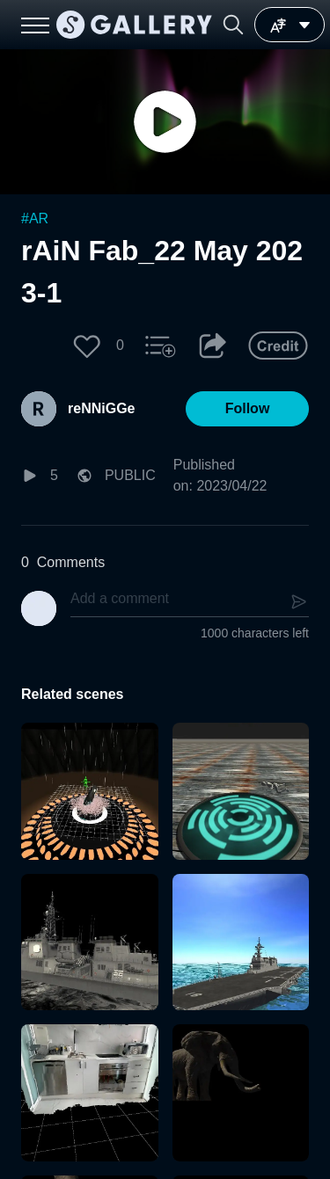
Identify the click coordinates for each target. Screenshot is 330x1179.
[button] (233, 25)
